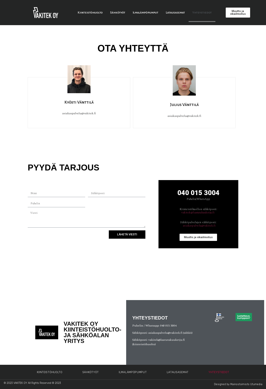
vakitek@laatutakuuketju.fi (197, 212)
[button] (238, 13)
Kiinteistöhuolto (90, 12)
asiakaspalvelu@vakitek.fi (199, 226)
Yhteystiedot (202, 12)
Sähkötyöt (117, 12)
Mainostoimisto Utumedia (246, 384)
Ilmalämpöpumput (145, 12)
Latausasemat (175, 12)
